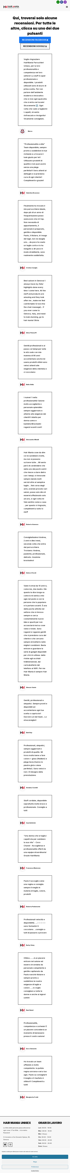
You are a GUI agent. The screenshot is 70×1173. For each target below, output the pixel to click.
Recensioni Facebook (35, 40)
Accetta (35, 1157)
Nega (35, 1162)
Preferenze (35, 1167)
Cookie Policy (35, 1170)
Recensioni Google (35, 46)
